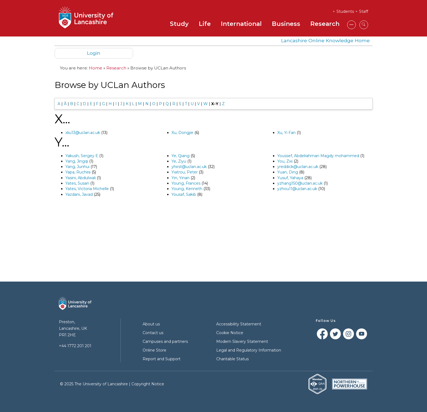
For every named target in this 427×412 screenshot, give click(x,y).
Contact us (153, 332)
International (241, 24)
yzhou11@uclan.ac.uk (297, 188)
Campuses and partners (165, 341)
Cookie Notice (229, 332)
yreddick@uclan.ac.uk (297, 166)
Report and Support (162, 358)
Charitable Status (232, 358)
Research (324, 24)
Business (286, 24)
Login (93, 53)
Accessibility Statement (238, 324)
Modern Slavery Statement (242, 341)
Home (95, 68)
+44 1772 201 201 (75, 345)
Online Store (154, 350)
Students (345, 11)
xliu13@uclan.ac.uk (82, 132)
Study (179, 24)
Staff (363, 11)
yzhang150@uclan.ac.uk (300, 183)
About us (151, 324)
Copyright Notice (147, 384)
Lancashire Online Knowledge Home (325, 40)
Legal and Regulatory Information (248, 350)
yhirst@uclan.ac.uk (189, 166)
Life (205, 24)
